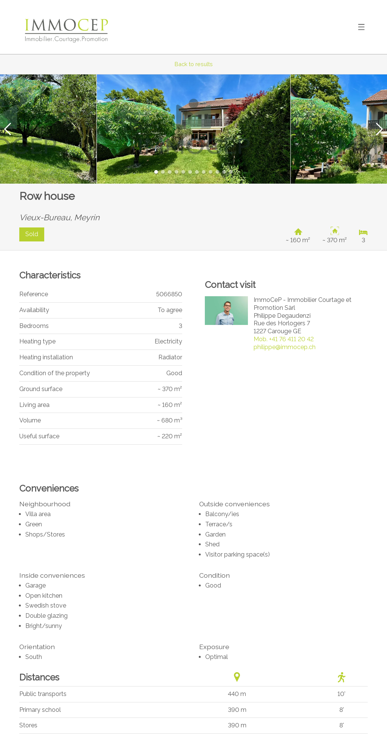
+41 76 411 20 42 (284, 339)
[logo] (66, 27)
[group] (193, 129)
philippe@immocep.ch (285, 347)
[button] (7, 129)
